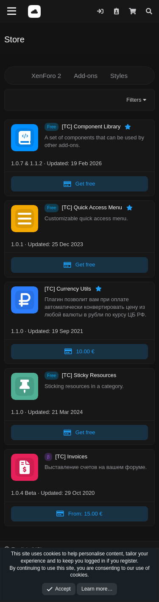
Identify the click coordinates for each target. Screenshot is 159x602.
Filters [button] (133, 100)
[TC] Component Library (92, 127)
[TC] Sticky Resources (89, 375)
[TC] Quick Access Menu (93, 208)
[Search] (149, 11)
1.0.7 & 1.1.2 (26, 163)
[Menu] (12, 11)
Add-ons (86, 75)
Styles (119, 75)
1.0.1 (17, 244)
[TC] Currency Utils (68, 289)
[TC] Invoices (71, 456)
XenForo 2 (46, 75)
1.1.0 (17, 331)
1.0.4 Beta (23, 493)
